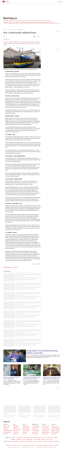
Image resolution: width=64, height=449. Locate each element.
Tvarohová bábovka (35, 430)
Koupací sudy (47, 439)
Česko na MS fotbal (26, 430)
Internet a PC (5, 22)
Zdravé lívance (35, 429)
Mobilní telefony (15, 441)
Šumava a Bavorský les (46, 429)
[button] (22, 57)
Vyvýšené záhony (29, 439)
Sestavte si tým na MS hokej (34, 437)
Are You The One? (43, 437)
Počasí (40, 22)
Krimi (35, 20)
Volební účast (5, 433)
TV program (44, 22)
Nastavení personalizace (53, 445)
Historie (21, 22)
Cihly (51, 439)
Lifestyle (46, 20)
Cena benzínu (26, 437)
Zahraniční (20, 20)
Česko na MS (15, 430)
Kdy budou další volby (7, 432)
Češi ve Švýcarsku (45, 430)
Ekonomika (42, 20)
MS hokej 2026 (15, 425)
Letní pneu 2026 (54, 425)
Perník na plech (35, 433)
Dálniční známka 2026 (55, 427)
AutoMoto (10, 22)
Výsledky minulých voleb (7, 430)
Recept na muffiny (35, 427)
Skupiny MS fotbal (26, 429)
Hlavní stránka (5, 20)
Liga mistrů (25, 433)
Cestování (17, 22)
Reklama (15, 445)
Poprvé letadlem (45, 427)
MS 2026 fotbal (25, 425)
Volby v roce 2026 (6, 425)
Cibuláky (42, 439)
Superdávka (55, 437)
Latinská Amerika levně (46, 432)
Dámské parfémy (29, 441)
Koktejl (49, 20)
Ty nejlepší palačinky (36, 425)
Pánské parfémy (56, 441)
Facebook (8, 445)
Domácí (14, 20)
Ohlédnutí (16, 267)
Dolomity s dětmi (45, 433)
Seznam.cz (60, 1)
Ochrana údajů (39, 445)
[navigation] (1, 1)
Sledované (53, 22)
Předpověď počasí (19, 437)
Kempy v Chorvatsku (45, 425)
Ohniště (23, 439)
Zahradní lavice (19, 439)
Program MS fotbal (26, 427)
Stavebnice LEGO (22, 441)
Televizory (45, 441)
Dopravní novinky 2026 (56, 429)
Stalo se (10, 20)
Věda (14, 22)
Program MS (15, 427)
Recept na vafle (35, 432)
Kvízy (34, 22)
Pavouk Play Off (16, 432)
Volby (17, 20)
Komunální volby (6, 427)
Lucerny (34, 439)
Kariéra (19, 445)
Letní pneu (35, 441)
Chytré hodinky (50, 441)
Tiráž (22, 445)
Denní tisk (48, 22)
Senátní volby (5, 429)
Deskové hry (40, 441)
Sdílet (39, 36)
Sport (31, 22)
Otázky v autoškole (55, 432)
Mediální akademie (27, 445)
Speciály (36, 22)
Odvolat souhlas (45, 445)
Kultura (38, 20)
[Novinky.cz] (10, 18)
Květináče (38, 439)
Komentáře (32, 20)
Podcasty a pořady (26, 22)
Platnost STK (54, 433)
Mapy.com (14, 437)
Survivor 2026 (50, 437)
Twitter (12, 445)
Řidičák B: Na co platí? (56, 430)
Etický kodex (33, 445)
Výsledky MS (15, 433)
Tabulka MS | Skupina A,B (17, 429)
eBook (35, 36)
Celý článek (47, 357)
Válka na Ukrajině (26, 20)
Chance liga (25, 432)
